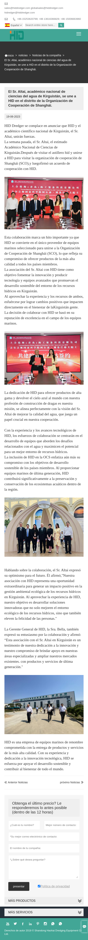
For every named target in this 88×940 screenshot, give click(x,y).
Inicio (9, 55)
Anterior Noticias (16, 782)
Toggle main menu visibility (79, 32)
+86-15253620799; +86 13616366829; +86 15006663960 (49, 18)
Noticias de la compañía (46, 55)
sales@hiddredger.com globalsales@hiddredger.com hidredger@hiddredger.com (33, 10)
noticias (23, 55)
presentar (19, 886)
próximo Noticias (70, 782)
